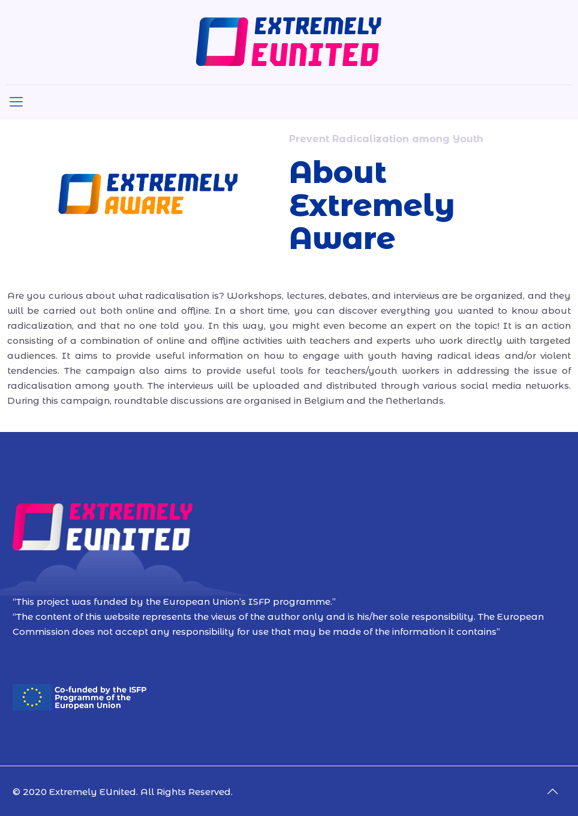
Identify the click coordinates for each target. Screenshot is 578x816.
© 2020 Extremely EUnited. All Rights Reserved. (123, 791)
